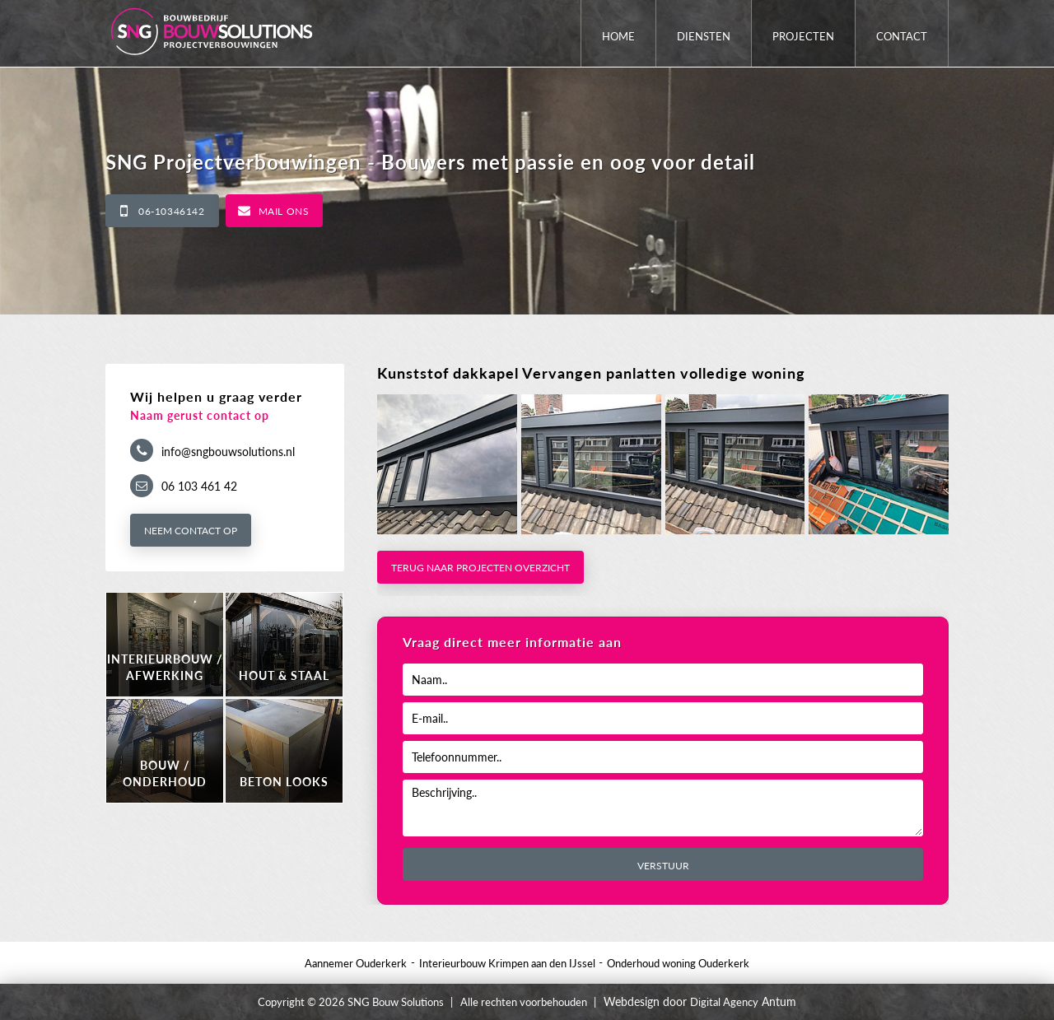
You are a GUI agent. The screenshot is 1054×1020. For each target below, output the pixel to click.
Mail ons (284, 211)
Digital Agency (724, 1001)
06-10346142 (171, 211)
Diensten (703, 36)
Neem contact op (190, 530)
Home (618, 36)
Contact (901, 36)
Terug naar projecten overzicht (480, 567)
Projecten (803, 36)
